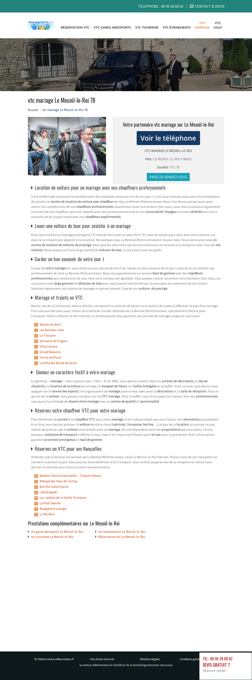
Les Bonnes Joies (52, 330)
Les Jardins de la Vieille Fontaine (63, 497)
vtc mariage (202, 25)
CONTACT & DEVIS (209, 6)
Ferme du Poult (51, 357)
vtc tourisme (146, 27)
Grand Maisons (50, 352)
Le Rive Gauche (50, 503)
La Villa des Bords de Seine (58, 363)
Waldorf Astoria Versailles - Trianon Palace (70, 475)
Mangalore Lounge (53, 508)
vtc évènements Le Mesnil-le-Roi (122, 531)
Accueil (33, 109)
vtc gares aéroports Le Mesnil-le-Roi (57, 531)
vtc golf (218, 25)
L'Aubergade (48, 492)
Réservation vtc (75, 27)
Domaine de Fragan (53, 341)
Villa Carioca (48, 346)
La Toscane (48, 335)
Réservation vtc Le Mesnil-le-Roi (121, 537)
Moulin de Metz (50, 324)
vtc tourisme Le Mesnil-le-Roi (52, 537)
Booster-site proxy (161, 665)
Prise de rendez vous (168, 177)
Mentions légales (150, 659)
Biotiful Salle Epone (54, 486)
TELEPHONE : (160, 6)
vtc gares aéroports (112, 27)
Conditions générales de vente (198, 659)
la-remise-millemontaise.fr (59, 659)
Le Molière (47, 514)
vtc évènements (177, 27)
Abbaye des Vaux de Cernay (58, 481)
